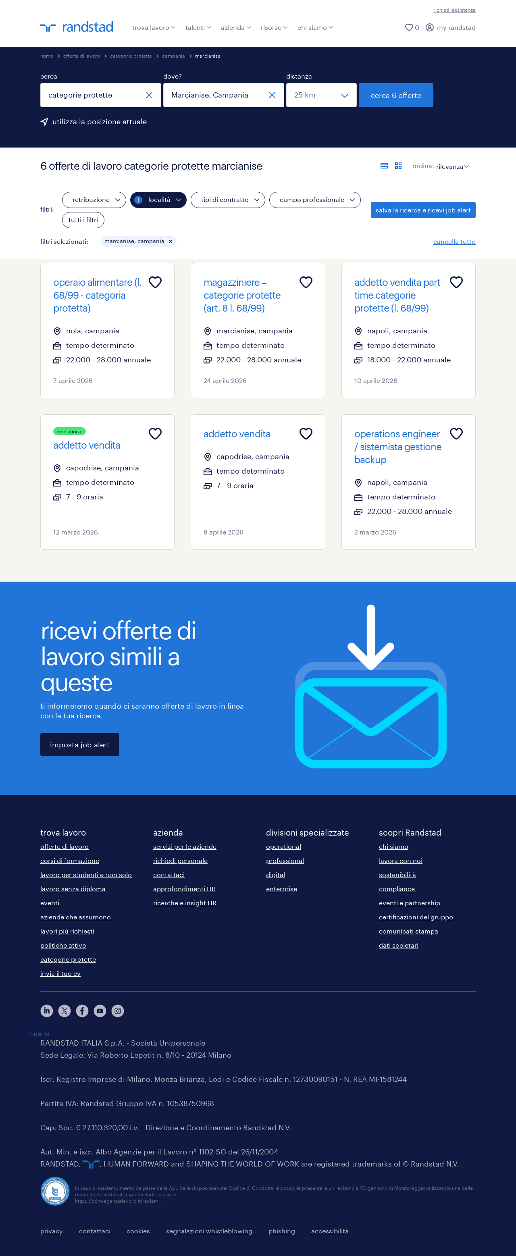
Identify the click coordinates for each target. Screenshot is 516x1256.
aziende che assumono (75, 917)
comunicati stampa (408, 931)
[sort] (451, 160)
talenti (198, 27)
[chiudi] (149, 95)
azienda (236, 27)
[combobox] (100, 95)
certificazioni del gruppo (416, 917)
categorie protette (131, 55)
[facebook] (82, 1010)
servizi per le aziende (184, 846)
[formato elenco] (384, 166)
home (46, 55)
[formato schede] (398, 166)
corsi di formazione (69, 860)
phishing (281, 1231)
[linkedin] (46, 1010)
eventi (49, 903)
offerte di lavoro (81, 55)
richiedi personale (180, 860)
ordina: (423, 165)
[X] (64, 1010)
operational (283, 846)
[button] (170, 241)
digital (275, 874)
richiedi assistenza (454, 9)
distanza (299, 76)
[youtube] (100, 1010)
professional (285, 860)
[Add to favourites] (155, 282)
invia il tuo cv (60, 973)
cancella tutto (454, 241)
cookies (138, 1231)
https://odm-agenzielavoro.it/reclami (117, 1201)
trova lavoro (154, 27)
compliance (397, 888)
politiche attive (63, 945)
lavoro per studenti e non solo (86, 874)
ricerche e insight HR (184, 903)
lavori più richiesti (67, 931)
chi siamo (315, 27)
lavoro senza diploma (73, 888)
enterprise (281, 888)
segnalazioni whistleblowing (209, 1231)
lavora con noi (400, 860)
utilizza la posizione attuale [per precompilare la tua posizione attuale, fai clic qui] (99, 121)
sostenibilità (397, 874)
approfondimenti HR (184, 888)
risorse (274, 27)
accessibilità (330, 1231)
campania (173, 55)
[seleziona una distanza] (321, 95)
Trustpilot (38, 1033)
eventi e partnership (409, 903)
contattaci (169, 874)
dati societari (398, 945)
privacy (51, 1231)
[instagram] (117, 1010)
